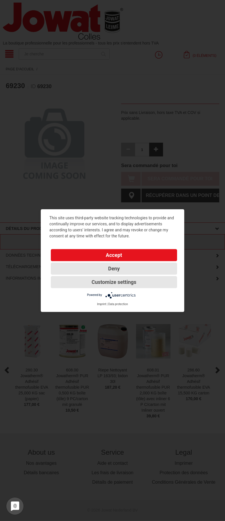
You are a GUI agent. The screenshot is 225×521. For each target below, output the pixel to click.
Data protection (118, 303)
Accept (114, 255)
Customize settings (114, 282)
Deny (114, 268)
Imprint (101, 303)
